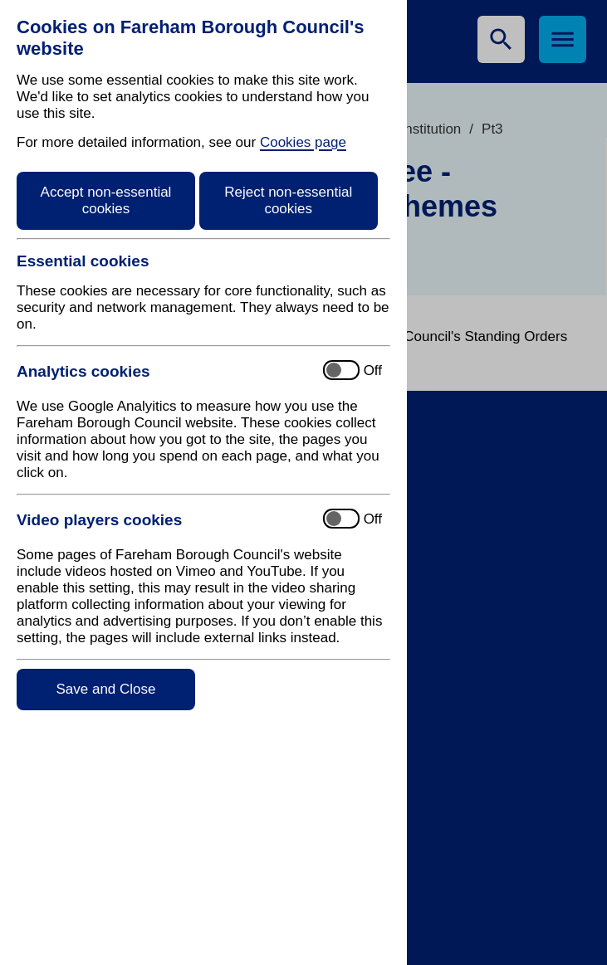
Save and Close (105, 689)
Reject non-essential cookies (288, 200)
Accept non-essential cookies (106, 200)
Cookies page (303, 142)
